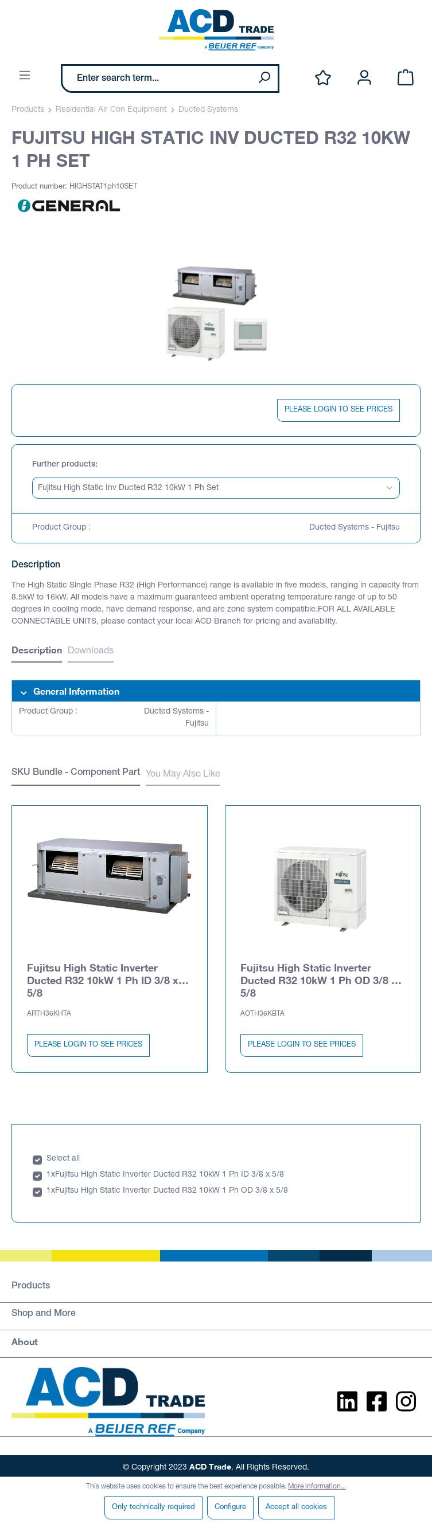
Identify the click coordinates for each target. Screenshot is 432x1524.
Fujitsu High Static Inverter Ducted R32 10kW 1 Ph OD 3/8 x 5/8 (318, 978)
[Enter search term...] (157, 78)
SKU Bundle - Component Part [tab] (75, 773)
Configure (230, 1507)
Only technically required (153, 1507)
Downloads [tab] (91, 651)
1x (50, 1173)
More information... (317, 1486)
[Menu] (24, 76)
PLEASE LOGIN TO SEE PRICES (338, 410)
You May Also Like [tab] (183, 774)
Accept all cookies (296, 1507)
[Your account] (364, 78)
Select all (63, 1157)
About (24, 1339)
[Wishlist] (323, 78)
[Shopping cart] (406, 78)
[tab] (36, 651)
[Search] (264, 78)
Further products (63, 465)
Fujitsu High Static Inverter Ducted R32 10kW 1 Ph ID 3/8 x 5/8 (102, 978)
